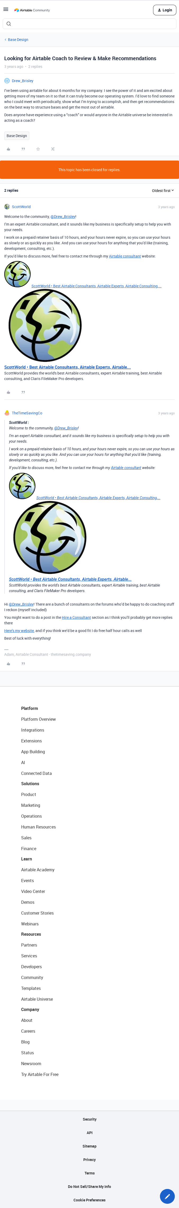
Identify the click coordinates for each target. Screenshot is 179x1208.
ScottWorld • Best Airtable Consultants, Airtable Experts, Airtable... (67, 367)
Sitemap (89, 1146)
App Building (33, 752)
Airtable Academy (37, 870)
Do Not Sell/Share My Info (89, 1186)
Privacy (89, 1159)
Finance (28, 848)
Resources (31, 934)
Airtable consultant (125, 256)
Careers (28, 1031)
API (90, 1132)
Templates (31, 988)
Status (27, 1053)
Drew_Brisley (22, 80)
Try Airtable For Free (39, 1074)
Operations (31, 816)
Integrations (32, 730)
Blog (25, 1042)
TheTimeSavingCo (27, 412)
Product (28, 794)
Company (30, 1009)
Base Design (18, 39)
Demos (27, 902)
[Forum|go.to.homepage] (32, 10)
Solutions (30, 783)
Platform (29, 708)
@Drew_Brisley (63, 216)
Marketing (30, 805)
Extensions (31, 741)
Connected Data (36, 773)
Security (90, 1119)
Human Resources (38, 827)
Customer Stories (37, 913)
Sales (26, 838)
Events (27, 880)
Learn (26, 859)
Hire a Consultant (76, 617)
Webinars (30, 924)
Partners (29, 945)
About (27, 1020)
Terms (90, 1173)
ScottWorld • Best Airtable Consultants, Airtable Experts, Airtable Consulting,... (96, 285)
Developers (31, 967)
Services (29, 956)
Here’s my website (19, 630)
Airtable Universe (37, 999)
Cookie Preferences (89, 1199)
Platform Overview (38, 719)
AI (23, 762)
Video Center (33, 891)
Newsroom (31, 1063)
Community (32, 977)
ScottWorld (21, 206)
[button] (6, 10)
